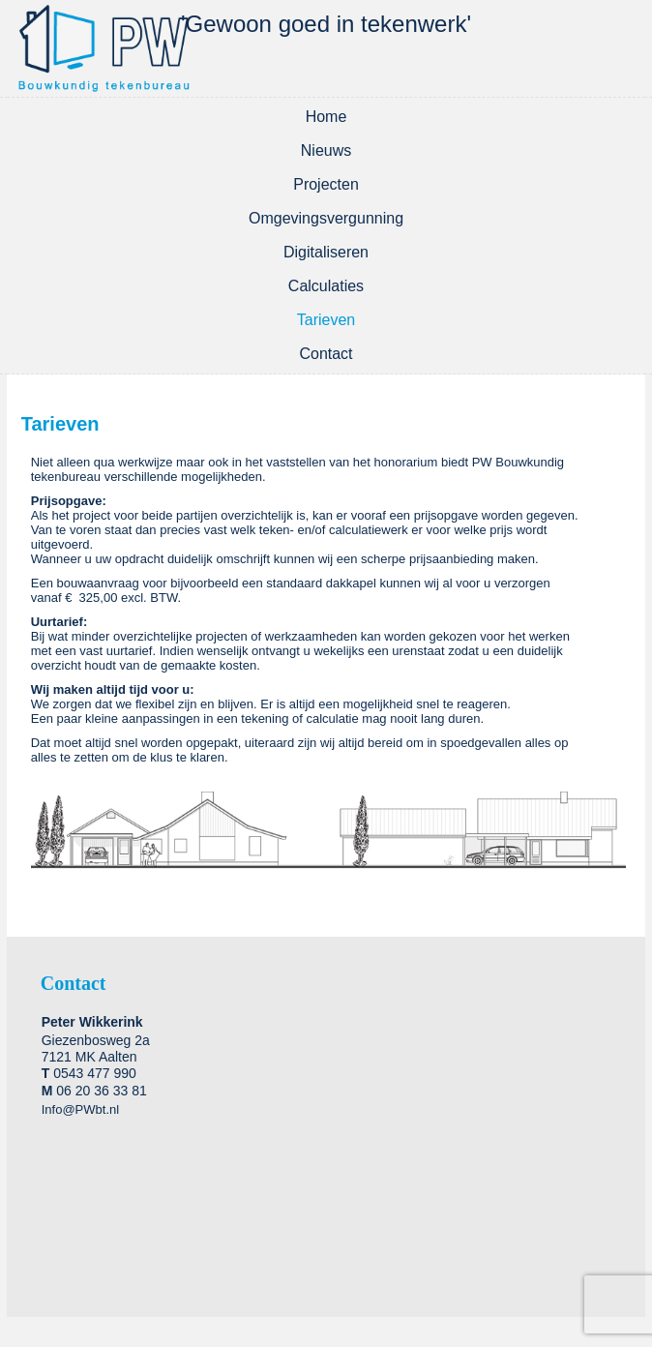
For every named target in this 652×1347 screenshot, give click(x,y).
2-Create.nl (480, 1332)
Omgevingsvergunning (326, 218)
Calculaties (326, 286)
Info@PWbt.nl (80, 1109)
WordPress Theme (308, 1332)
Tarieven (326, 320)
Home (326, 116)
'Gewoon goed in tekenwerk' (326, 24)
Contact (325, 353)
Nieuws (326, 150)
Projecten (326, 184)
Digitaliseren (326, 252)
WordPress (222, 1332)
